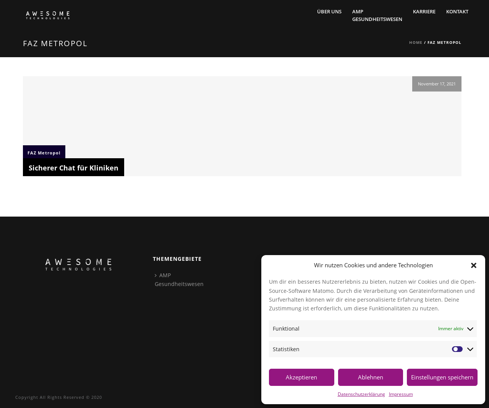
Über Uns (329, 11)
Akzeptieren (301, 377)
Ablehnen (370, 377)
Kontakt (457, 11)
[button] (474, 265)
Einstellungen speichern (442, 377)
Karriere (424, 11)
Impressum (401, 394)
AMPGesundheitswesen (377, 15)
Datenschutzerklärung (361, 394)
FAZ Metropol (44, 153)
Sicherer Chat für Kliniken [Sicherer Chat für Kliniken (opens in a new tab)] (73, 167)
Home (416, 42)
